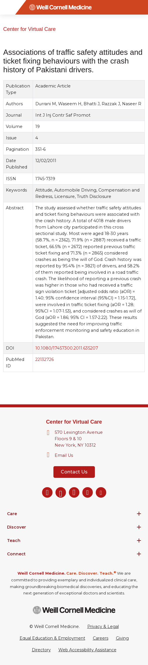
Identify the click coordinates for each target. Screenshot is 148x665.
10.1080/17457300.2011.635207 (66, 348)
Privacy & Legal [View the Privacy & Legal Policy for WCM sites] (103, 626)
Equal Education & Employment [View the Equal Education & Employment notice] (52, 638)
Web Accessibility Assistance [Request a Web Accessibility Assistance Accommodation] (87, 649)
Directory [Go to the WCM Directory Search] (41, 649)
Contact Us (74, 472)
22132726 (44, 359)
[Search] (140, 7)
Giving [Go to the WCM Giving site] (122, 638)
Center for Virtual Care (29, 29)
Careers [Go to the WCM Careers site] (100, 638)
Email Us (64, 455)
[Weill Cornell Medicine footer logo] (74, 610)
